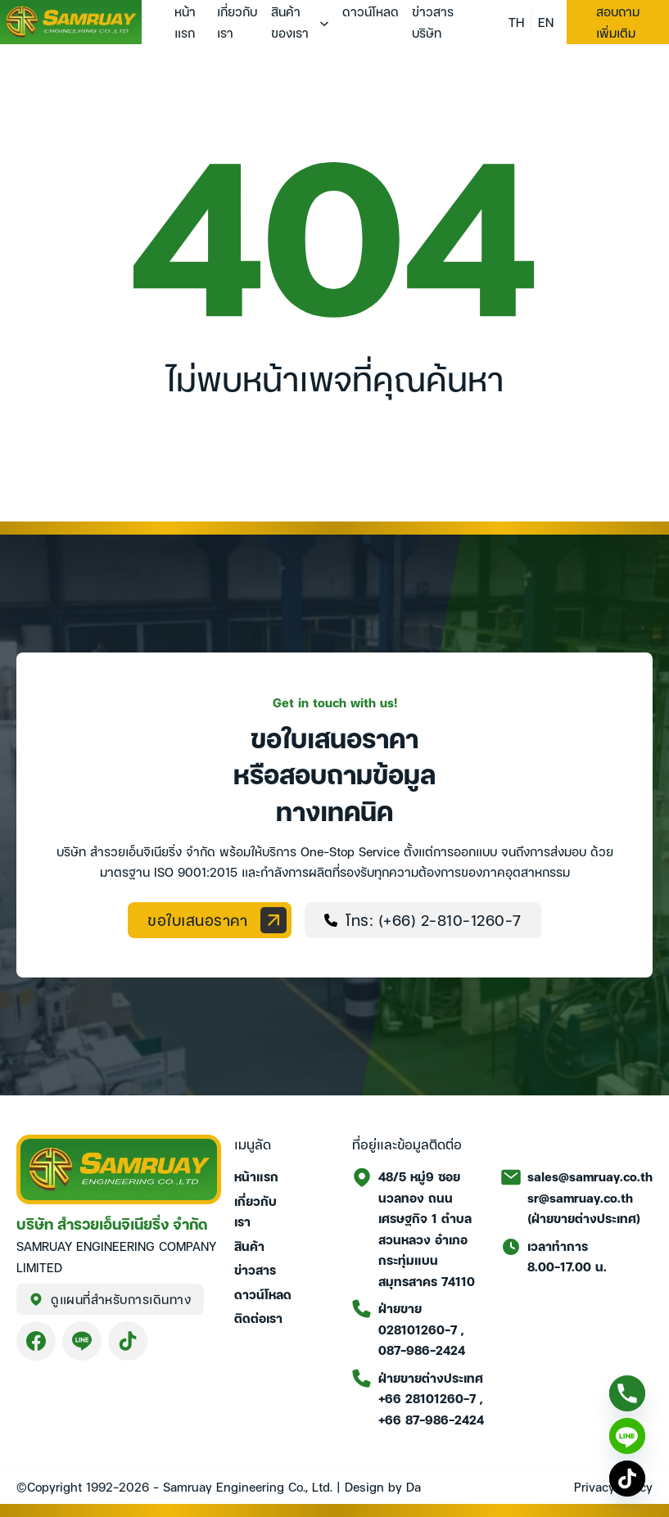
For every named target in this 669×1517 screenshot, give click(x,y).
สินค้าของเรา (290, 21)
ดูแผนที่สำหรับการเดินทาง (110, 1298)
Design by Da (383, 1486)
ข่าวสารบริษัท (433, 21)
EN (546, 21)
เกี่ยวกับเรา (237, 21)
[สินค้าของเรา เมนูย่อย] (324, 24)
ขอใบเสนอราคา (217, 920)
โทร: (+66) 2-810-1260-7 (423, 919)
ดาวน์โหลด (370, 10)
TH (516, 21)
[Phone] (627, 1393)
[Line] (627, 1436)
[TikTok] (627, 1479)
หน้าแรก (185, 21)
